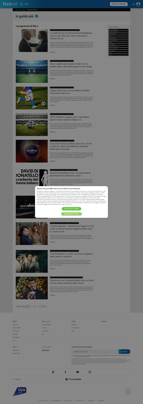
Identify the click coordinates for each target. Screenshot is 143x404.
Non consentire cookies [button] (106, 187)
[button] (71, 214)
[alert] (71, 202)
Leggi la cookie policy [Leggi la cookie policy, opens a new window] (66, 204)
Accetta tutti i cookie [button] (71, 208)
